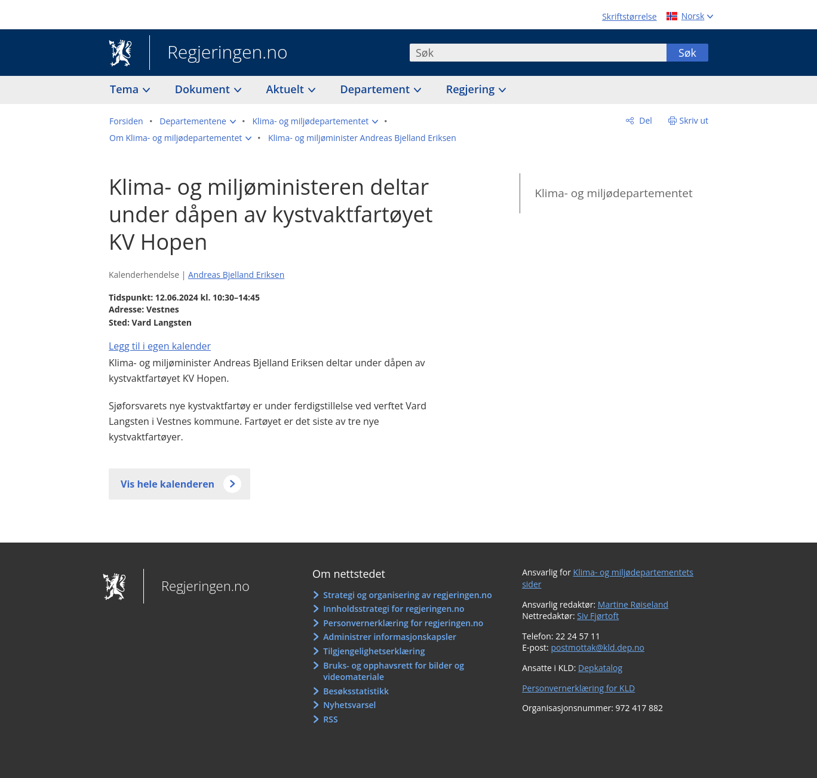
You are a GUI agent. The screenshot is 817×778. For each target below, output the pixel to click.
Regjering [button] (471, 89)
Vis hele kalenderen (167, 484)
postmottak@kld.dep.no (597, 647)
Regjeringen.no (218, 53)
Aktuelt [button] (286, 89)
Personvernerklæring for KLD (578, 688)
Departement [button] (376, 89)
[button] (197, 121)
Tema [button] (126, 89)
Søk (687, 52)
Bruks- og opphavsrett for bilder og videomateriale (393, 671)
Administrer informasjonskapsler (389, 636)
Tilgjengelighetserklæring (374, 651)
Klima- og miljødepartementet (613, 193)
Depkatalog (600, 667)
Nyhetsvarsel (349, 704)
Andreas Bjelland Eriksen (236, 274)
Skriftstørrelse (629, 16)
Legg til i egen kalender (160, 346)
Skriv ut (694, 120)
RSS (330, 719)
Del (644, 120)
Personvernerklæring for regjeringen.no (403, 623)
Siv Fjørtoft (598, 615)
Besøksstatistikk (356, 691)
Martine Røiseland (633, 604)
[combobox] (538, 53)
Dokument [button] (204, 89)
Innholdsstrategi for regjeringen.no (393, 608)
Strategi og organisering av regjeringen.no (407, 595)
